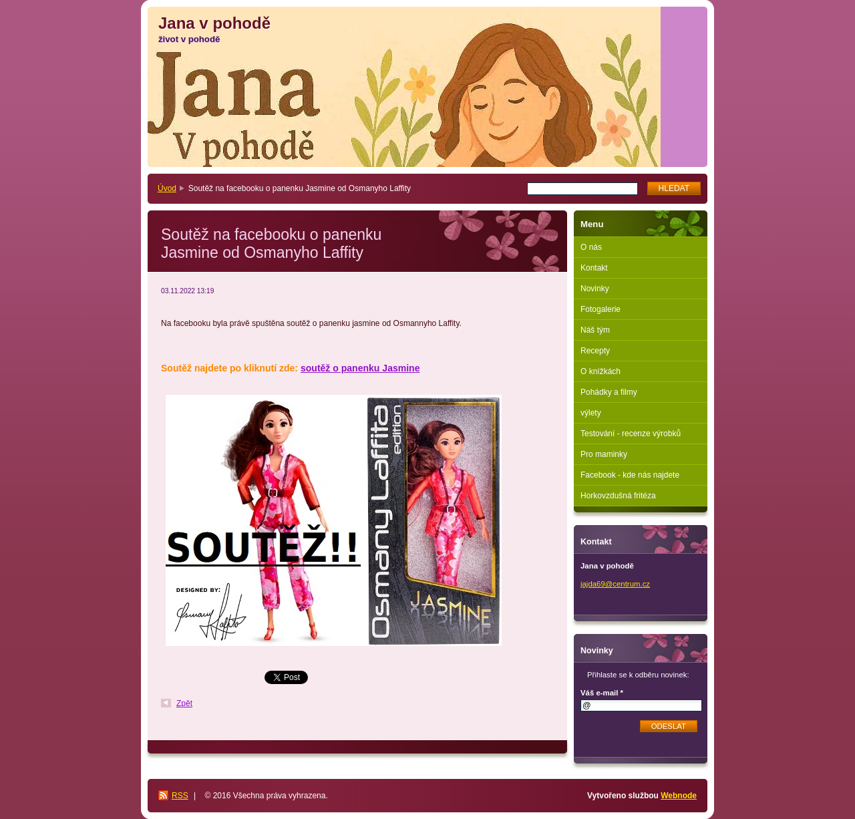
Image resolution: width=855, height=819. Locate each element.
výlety (590, 413)
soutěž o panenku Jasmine (360, 368)
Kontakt (594, 268)
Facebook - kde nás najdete (629, 475)
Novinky (594, 288)
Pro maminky (603, 454)
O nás (591, 247)
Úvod (167, 188)
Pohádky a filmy (608, 392)
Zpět (184, 703)
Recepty (595, 350)
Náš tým (595, 330)
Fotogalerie (600, 309)
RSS (180, 795)
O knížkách (600, 371)
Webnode (679, 795)
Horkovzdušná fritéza (618, 495)
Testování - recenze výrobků (630, 433)
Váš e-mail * (601, 693)
